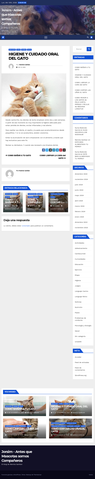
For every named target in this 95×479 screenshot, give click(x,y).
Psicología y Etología (57, 194)
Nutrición (78, 307)
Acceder (78, 357)
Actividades (79, 243)
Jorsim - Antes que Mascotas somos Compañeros (17, 456)
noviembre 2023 (81, 228)
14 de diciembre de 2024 (15, 412)
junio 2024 (79, 190)
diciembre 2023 (81, 222)
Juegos (78, 286)
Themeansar (37, 474)
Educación (12, 49)
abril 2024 (79, 201)
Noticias (30, 197)
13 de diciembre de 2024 (61, 412)
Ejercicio (78, 270)
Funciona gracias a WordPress (11, 474)
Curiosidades (32, 194)
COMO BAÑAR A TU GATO (18, 155)
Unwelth (78, 342)
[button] (88, 37)
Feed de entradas (82, 362)
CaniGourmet (80, 254)
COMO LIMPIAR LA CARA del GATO (22, 430)
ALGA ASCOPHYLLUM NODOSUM (81, 132)
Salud (29, 49)
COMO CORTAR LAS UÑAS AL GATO (68, 430)
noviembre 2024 (81, 179)
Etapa (18, 49)
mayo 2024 (79, 195)
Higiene (24, 49)
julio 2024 (79, 185)
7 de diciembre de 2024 (61, 435)
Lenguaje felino (81, 297)
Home (91, 474)
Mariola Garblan (24, 65)
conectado (26, 226)
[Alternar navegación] (46, 37)
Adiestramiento (81, 248)
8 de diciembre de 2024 (15, 435)
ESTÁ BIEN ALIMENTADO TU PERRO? (81, 144)
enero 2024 (79, 217)
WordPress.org (80, 375)
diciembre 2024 (81, 174)
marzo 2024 (79, 206)
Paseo (77, 313)
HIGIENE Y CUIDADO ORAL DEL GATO (34, 56)
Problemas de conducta (59, 426)
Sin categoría (80, 336)
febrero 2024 (80, 211)
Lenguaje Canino (81, 291)
